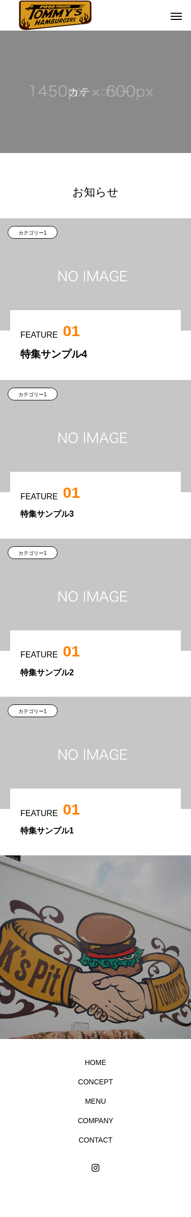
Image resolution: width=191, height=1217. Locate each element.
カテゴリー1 (32, 233)
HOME (95, 1062)
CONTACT (95, 1140)
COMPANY (96, 1121)
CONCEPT (95, 1082)
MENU (95, 1101)
